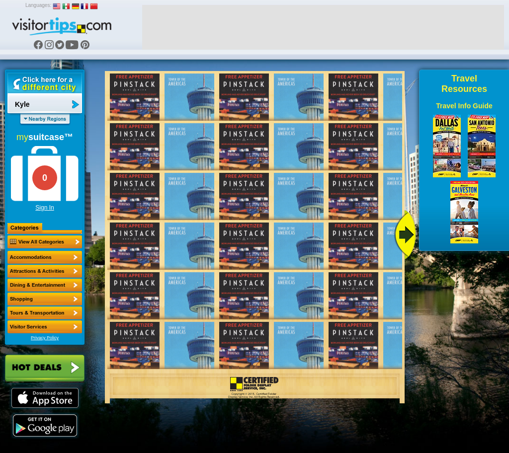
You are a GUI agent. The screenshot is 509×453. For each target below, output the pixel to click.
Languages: (38, 5)
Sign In (44, 207)
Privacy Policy (45, 337)
